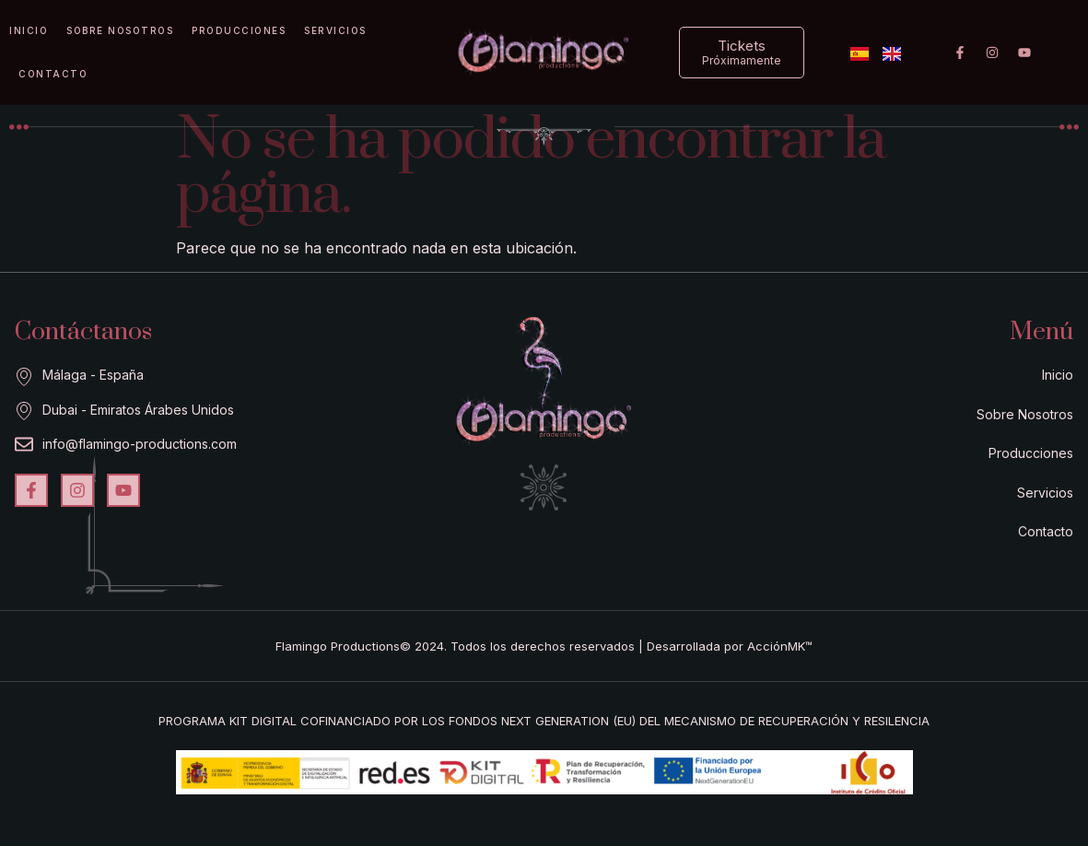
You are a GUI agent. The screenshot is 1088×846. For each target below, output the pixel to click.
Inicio (28, 30)
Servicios (335, 30)
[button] (741, 52)
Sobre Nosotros (119, 30)
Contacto (53, 73)
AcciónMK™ (780, 646)
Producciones (239, 30)
